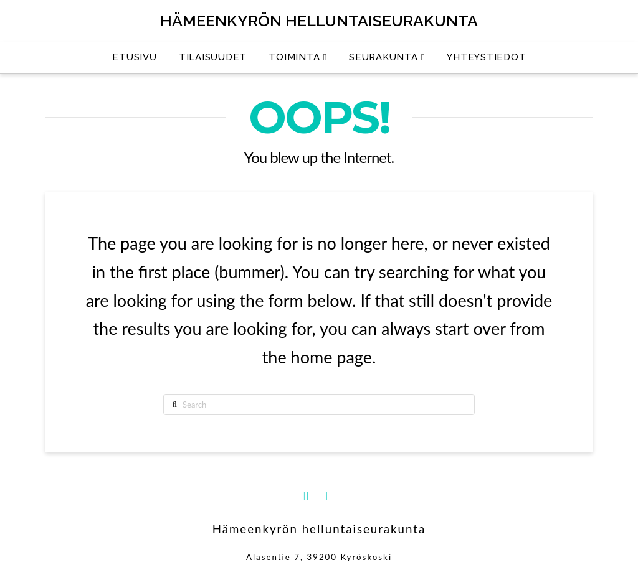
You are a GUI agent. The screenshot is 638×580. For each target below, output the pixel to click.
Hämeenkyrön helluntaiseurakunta (319, 21)
